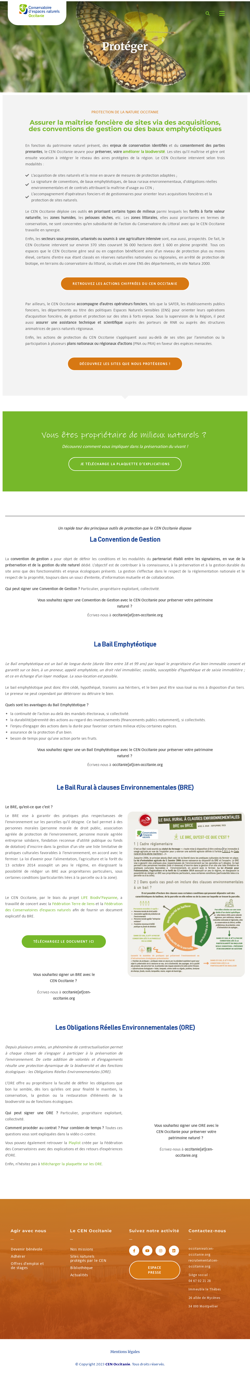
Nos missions (81, 1249)
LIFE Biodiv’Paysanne (99, 897)
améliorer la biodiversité (144, 151)
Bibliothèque (81, 1267)
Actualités (79, 1274)
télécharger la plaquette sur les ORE (71, 1163)
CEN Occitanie (117, 1364)
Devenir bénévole (26, 1249)
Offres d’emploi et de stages (27, 1265)
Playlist (75, 1142)
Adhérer (18, 1256)
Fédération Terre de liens (73, 903)
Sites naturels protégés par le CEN (88, 1258)
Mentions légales (125, 1352)
